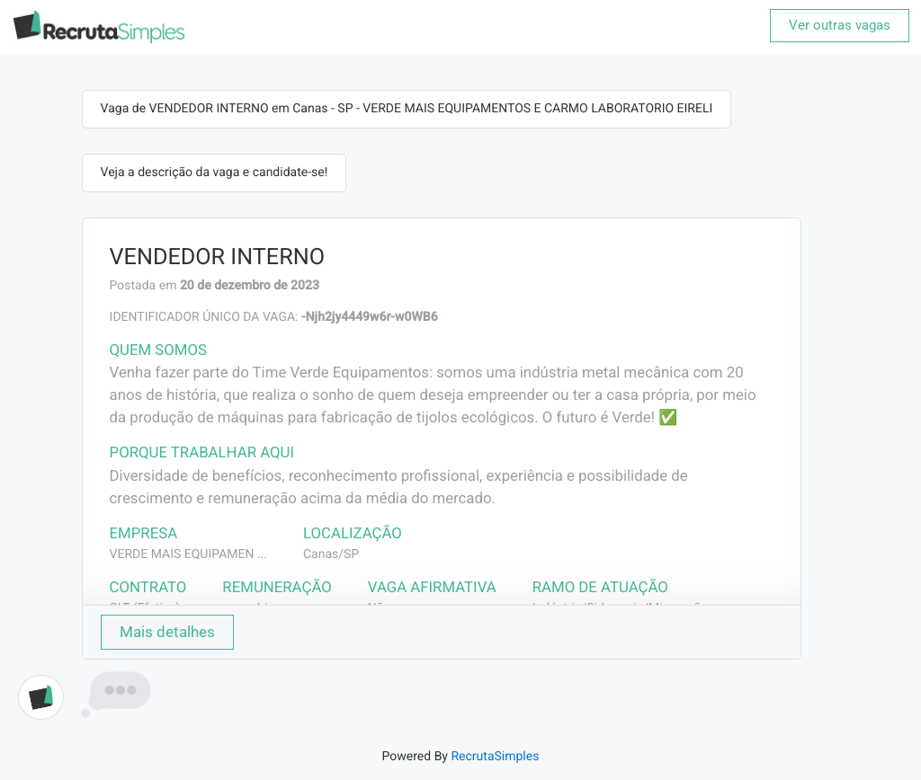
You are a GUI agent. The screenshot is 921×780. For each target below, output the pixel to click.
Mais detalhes (167, 632)
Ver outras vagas (839, 25)
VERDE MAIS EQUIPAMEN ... (188, 554)
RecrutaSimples (495, 756)
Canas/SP (331, 554)
